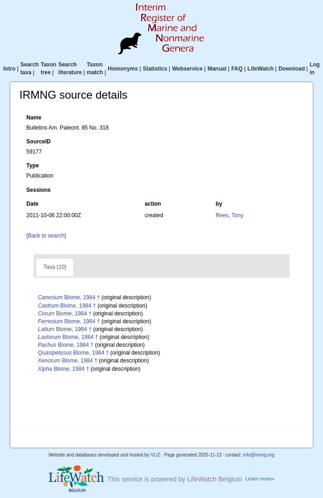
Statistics (155, 68)
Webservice (187, 68)
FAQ (237, 68)
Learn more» (259, 478)
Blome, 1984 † (69, 297)
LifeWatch (261, 68)
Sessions (38, 190)
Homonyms (123, 68)
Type (32, 165)
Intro (9, 68)
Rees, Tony (229, 215)
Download (291, 68)
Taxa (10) (54, 267)
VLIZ (155, 454)
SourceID (38, 141)
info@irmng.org (259, 454)
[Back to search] (46, 235)
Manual (217, 68)
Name (33, 117)
